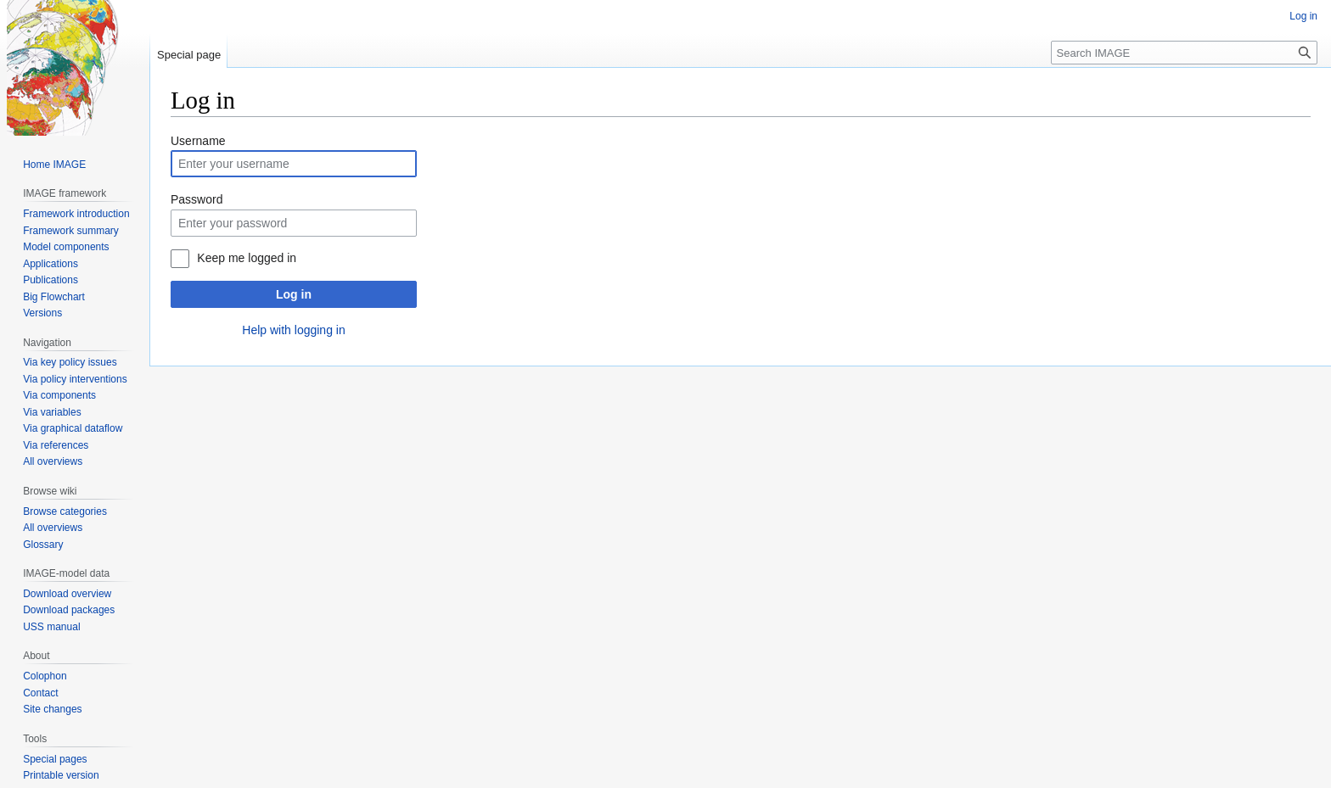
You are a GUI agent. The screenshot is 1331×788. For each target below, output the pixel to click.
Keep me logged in (246, 258)
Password (196, 199)
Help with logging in (293, 330)
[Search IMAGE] (1184, 52)
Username (198, 141)
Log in (294, 294)
